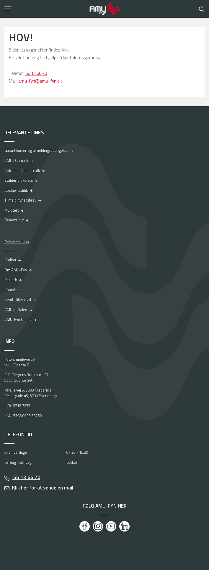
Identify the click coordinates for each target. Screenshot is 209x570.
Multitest (11, 210)
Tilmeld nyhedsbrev (20, 200)
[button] (44, 9)
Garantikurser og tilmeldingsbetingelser (36, 150)
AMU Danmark (16, 160)
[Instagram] (98, 526)
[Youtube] (111, 526)
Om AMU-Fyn (15, 270)
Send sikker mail (17, 299)
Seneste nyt (14, 220)
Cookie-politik (16, 190)
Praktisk (10, 280)
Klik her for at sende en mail (42, 487)
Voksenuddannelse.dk (22, 170)
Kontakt (10, 290)
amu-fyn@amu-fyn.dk (40, 81)
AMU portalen (15, 310)
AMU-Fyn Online (18, 319)
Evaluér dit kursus (18, 180)
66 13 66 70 (36, 73)
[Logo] (104, 9)
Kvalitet (10, 260)
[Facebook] (84, 526)
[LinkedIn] (124, 526)
